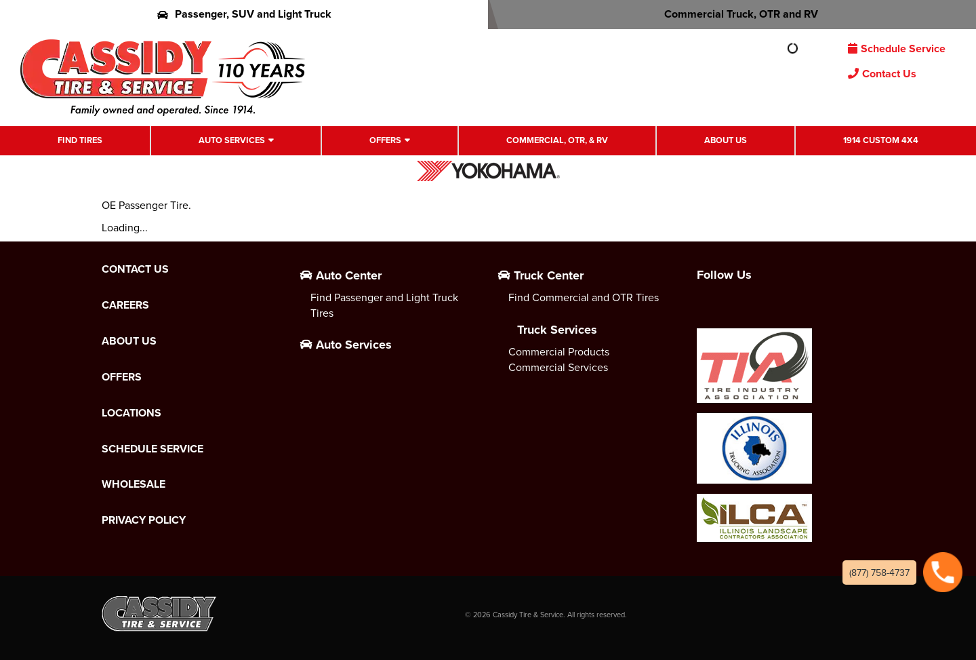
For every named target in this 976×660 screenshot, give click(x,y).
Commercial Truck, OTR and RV (732, 14)
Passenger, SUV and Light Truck (244, 14)
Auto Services (232, 140)
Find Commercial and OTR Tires (583, 297)
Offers (385, 140)
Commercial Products (558, 351)
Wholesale (133, 484)
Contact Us (882, 73)
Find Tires (80, 140)
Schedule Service (897, 48)
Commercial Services (558, 367)
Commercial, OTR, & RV (557, 140)
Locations (131, 413)
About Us (725, 140)
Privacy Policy (144, 520)
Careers (125, 305)
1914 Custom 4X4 (880, 140)
